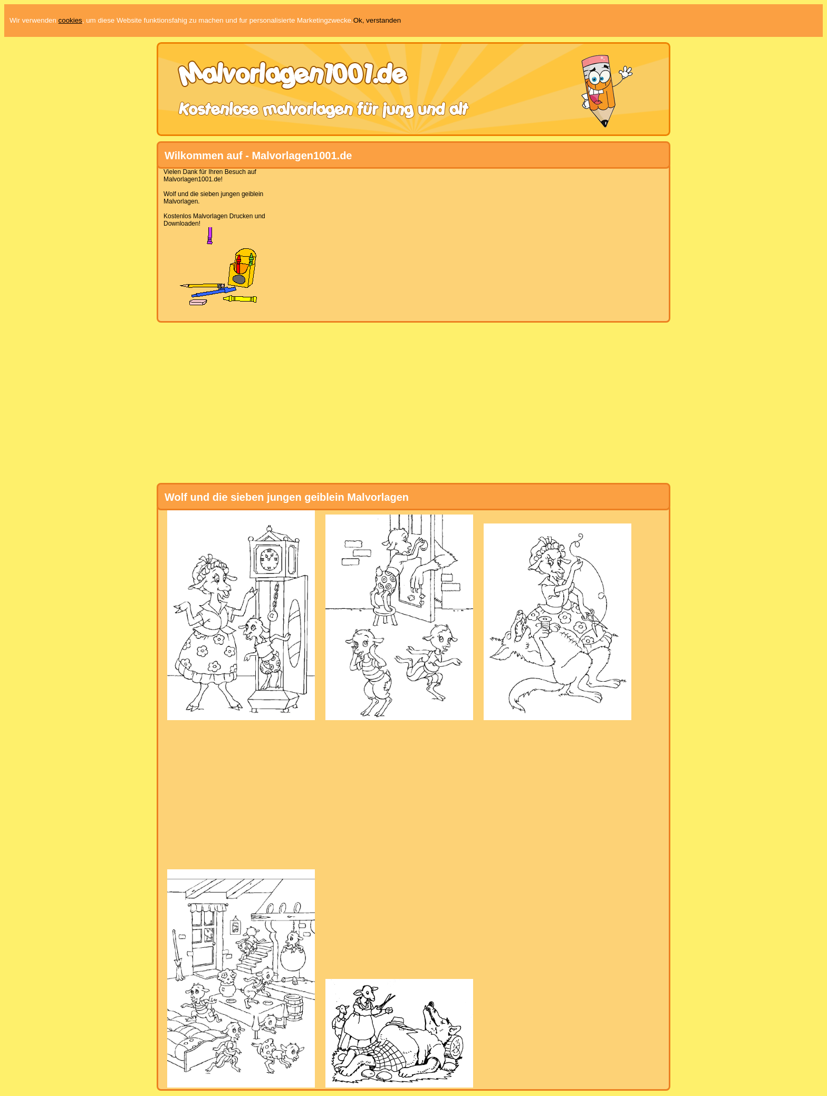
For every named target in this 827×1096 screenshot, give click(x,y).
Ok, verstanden (377, 20)
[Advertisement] (409, 242)
